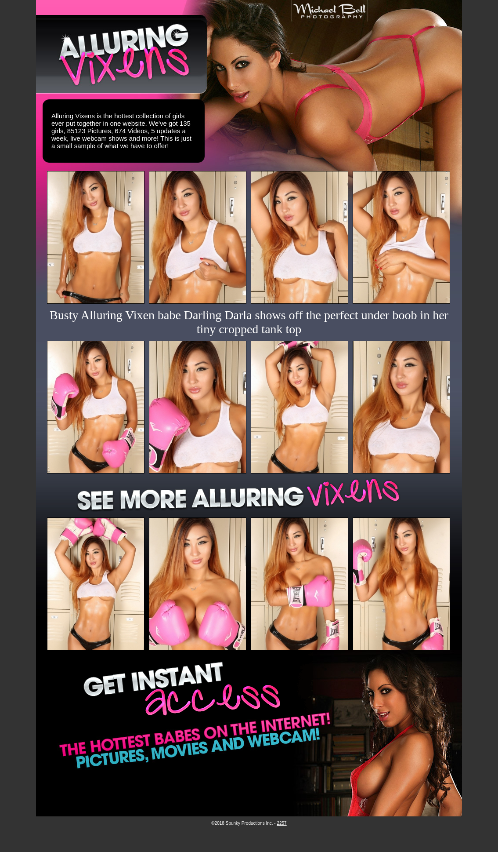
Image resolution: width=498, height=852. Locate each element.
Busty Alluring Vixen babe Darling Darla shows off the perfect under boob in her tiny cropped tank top (249, 322)
